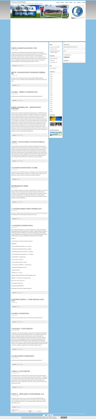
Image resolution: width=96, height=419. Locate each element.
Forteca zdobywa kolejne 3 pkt (24, 48)
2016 (51, 93)
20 (19, 411)
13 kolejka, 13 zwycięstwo (22, 329)
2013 (51, 99)
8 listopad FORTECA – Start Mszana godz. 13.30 (27, 300)
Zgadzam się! (63, 417)
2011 (51, 103)
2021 (51, 84)
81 (32, 411)
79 (28, 411)
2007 (51, 111)
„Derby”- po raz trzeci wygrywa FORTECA (28, 142)
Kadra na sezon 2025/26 (54, 47)
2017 (51, 91)
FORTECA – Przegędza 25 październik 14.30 (27, 394)
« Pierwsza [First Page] (15, 410)
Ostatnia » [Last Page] (39, 411)
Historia (62, 2)
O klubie (57, 2)
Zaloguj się (66, 57)
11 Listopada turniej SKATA (22, 225)
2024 (51, 78)
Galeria (66, 2)
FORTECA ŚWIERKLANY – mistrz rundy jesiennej (26, 107)
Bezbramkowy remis (19, 186)
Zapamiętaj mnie (68, 54)
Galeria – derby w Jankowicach (24, 92)
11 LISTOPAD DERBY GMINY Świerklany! (26, 209)
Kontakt (83, 2)
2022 (51, 82)
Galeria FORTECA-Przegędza (22, 356)
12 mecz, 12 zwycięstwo (20, 371)
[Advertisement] (48, 30)
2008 (51, 109)
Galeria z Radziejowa (20, 313)
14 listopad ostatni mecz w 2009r (24, 168)
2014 (51, 97)
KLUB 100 (79, 2)
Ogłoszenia (18, 85)
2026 (51, 74)
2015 (51, 95)
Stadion (70, 2)
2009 (51, 107)
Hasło (65, 50)
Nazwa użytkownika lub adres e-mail (70, 46)
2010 (51, 105)
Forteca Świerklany (18, 2)
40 (21, 411)
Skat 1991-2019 (53, 68)
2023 (51, 80)
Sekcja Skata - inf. (19, 292)
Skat (74, 2)
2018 (51, 89)
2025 (51, 76)
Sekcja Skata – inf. (53, 62)
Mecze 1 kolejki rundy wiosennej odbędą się (28, 73)
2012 (51, 101)
